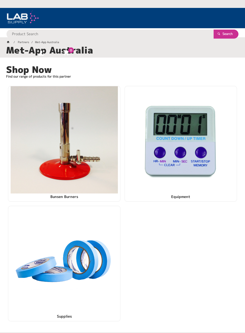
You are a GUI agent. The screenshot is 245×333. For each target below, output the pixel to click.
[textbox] (114, 18)
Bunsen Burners (45, 156)
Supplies (200, 156)
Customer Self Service (59, 315)
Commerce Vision (93, 315)
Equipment (122, 156)
